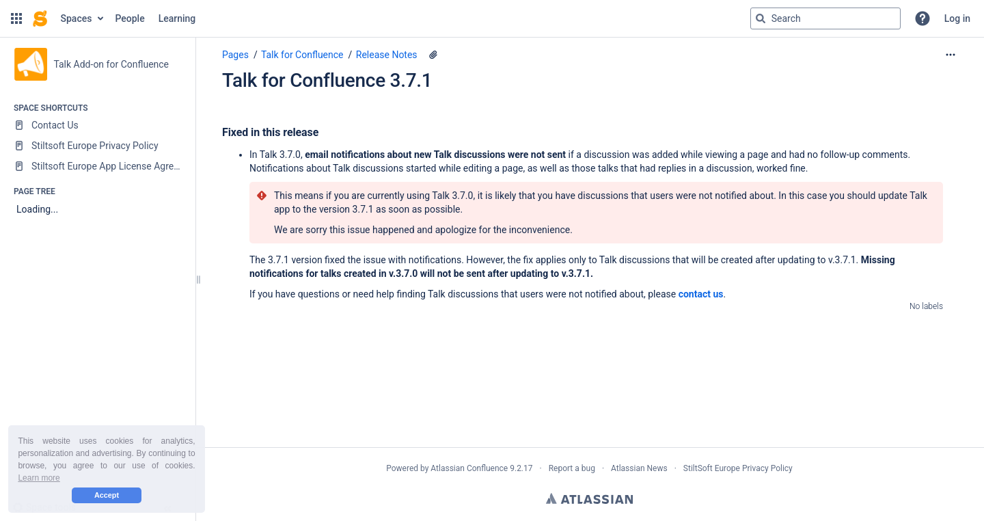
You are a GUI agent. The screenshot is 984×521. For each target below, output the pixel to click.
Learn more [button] (38, 478)
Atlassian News (639, 468)
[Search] (760, 18)
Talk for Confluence (302, 54)
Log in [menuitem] (957, 18)
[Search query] (825, 18)
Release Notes (387, 54)
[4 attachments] (433, 54)
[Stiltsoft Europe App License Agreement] (97, 166)
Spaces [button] (76, 18)
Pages (235, 54)
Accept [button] (106, 495)
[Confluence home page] (40, 18)
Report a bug (572, 468)
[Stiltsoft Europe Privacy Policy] (97, 145)
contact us (701, 294)
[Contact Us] (97, 125)
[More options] (951, 54)
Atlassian (589, 498)
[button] (16, 18)
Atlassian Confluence (469, 468)
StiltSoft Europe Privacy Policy (738, 468)
